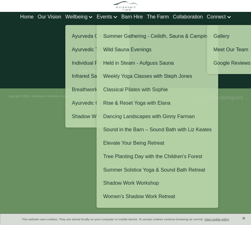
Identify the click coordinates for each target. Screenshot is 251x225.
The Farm (158, 16)
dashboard (38, 96)
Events (107, 16)
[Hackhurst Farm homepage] (125, 6)
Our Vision (49, 16)
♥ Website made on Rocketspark (67, 96)
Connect (219, 16)
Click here (88, 70)
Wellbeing (79, 16)
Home (26, 16)
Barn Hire (132, 16)
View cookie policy (216, 219)
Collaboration (188, 16)
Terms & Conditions (120, 96)
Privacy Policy (98, 96)
